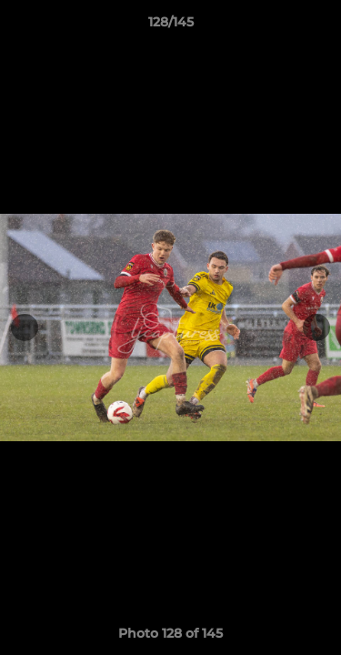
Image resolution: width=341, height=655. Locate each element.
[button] (319, 26)
